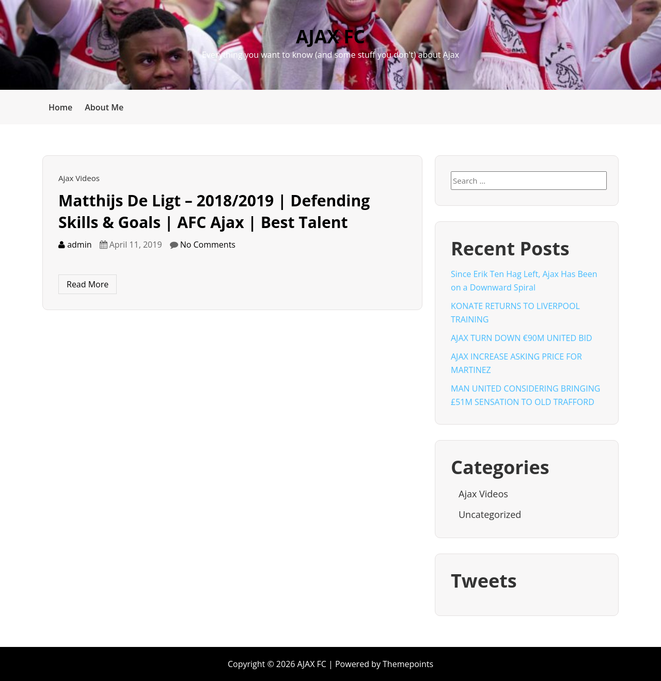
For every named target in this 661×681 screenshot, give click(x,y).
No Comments (207, 244)
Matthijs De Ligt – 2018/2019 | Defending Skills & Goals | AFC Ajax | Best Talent (214, 211)
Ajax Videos (79, 178)
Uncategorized (490, 514)
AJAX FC (330, 36)
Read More (87, 284)
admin (75, 244)
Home (60, 107)
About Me (104, 107)
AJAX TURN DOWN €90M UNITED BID (521, 338)
